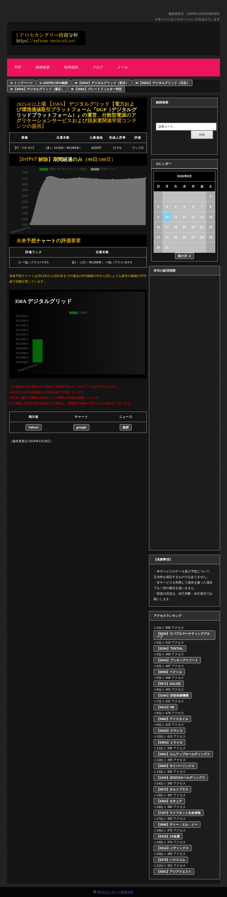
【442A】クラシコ (169, 730)
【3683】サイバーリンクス (175, 766)
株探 (126, 427)
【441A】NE (165, 707)
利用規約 (71, 67)
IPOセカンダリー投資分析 (115, 892)
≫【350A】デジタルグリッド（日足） (162, 83)
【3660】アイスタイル (172, 719)
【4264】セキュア (169, 801)
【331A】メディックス (173, 848)
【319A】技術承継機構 (173, 695)
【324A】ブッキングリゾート (177, 660)
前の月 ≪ (184, 256)
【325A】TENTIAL (170, 648)
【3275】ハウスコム (171, 860)
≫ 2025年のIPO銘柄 (53, 83)
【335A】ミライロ (169, 742)
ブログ (97, 67)
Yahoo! (33, 427)
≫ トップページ (21, 83)
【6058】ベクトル (169, 672)
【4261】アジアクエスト (174, 871)
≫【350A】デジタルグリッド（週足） (37, 89)
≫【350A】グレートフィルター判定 (96, 89)
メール (122, 67)
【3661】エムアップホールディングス (183, 754)
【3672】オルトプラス (172, 789)
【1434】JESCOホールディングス (181, 777)
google (81, 427)
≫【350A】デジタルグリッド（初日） (101, 83)
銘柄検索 (43, 67)
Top (18, 67)
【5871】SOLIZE (169, 683)
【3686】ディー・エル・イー (177, 824)
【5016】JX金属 (168, 836)
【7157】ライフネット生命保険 (179, 813)
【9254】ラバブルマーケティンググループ (183, 635)
